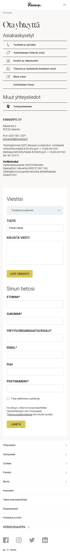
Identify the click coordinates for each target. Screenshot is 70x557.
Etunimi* (13, 297)
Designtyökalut (10, 509)
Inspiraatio (8, 490)
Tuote (11, 221)
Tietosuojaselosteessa (19, 414)
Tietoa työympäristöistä (15, 499)
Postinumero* (18, 381)
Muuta (13, 550)
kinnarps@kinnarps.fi (15, 139)
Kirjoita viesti (18, 237)
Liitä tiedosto (19, 273)
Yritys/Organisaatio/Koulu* (29, 331)
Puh (10, 364)
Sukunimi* (14, 314)
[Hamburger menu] (64, 4)
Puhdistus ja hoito (12, 517)
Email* (12, 347)
